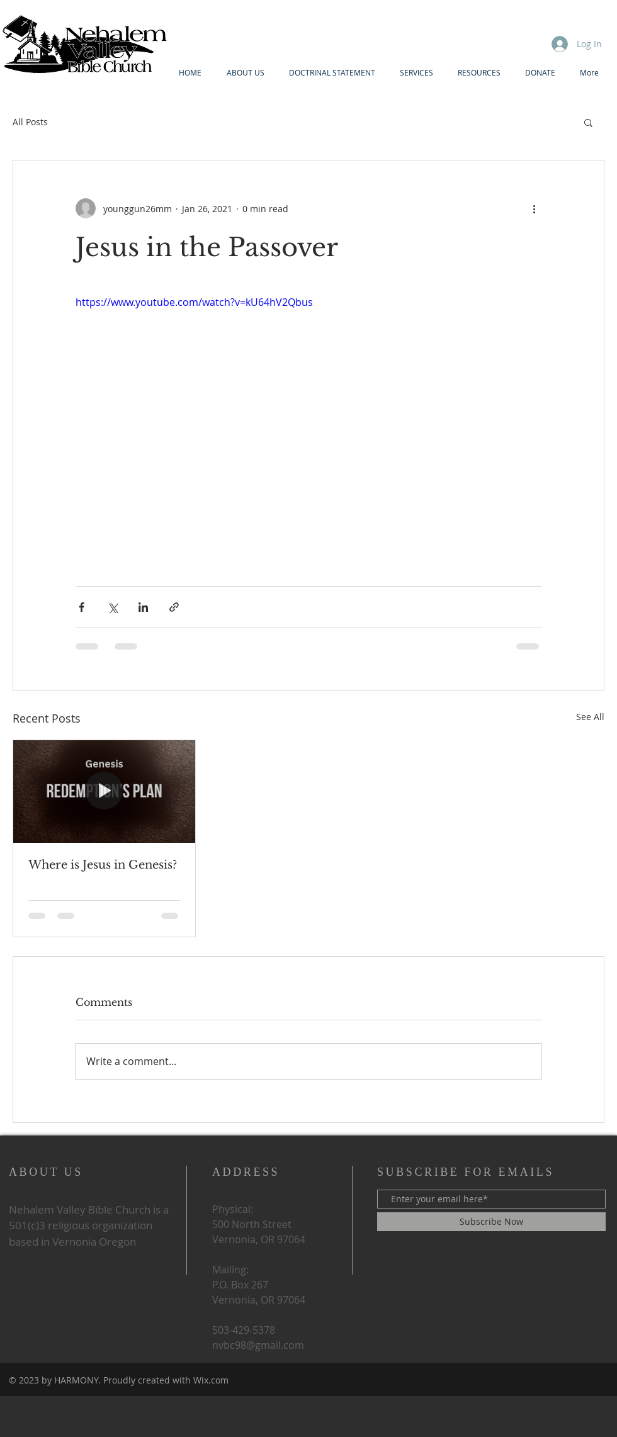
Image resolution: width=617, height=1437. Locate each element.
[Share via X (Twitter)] (112, 607)
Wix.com (211, 1380)
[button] (588, 122)
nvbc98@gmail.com (258, 1345)
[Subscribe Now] (491, 1221)
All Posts (30, 122)
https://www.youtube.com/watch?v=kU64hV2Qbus (194, 302)
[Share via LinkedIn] (143, 607)
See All (590, 717)
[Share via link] (174, 607)
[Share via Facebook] (82, 607)
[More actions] (533, 208)
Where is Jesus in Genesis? (102, 865)
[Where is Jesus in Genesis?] (104, 791)
